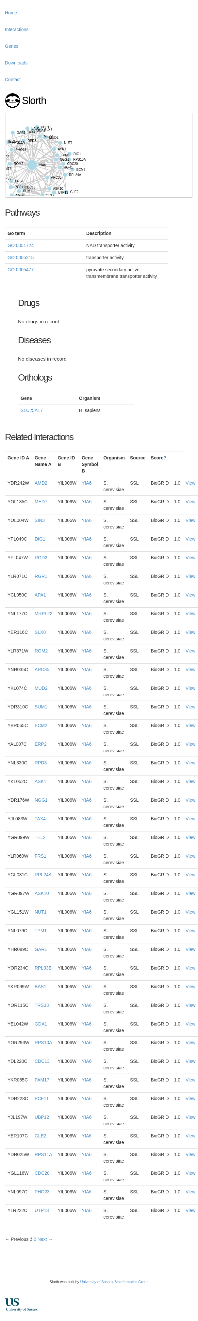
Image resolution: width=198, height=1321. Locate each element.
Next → (45, 1239)
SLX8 (40, 632)
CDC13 (42, 1061)
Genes (11, 46)
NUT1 (41, 912)
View (190, 483)
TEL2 (40, 837)
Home (11, 12)
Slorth (34, 100)
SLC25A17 (32, 410)
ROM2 (41, 650)
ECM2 (41, 725)
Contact (13, 79)
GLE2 (40, 1135)
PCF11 (42, 1098)
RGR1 (41, 576)
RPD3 (41, 762)
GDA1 (41, 1023)
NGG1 (41, 800)
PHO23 (42, 1191)
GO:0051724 (21, 245)
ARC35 (42, 669)
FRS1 (40, 856)
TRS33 (42, 1005)
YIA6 (86, 483)
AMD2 (41, 483)
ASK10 (42, 893)
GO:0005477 (21, 269)
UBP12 (42, 1117)
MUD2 (41, 688)
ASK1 (40, 781)
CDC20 (42, 1173)
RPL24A (43, 874)
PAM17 (42, 1079)
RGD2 (41, 557)
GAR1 (41, 949)
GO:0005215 (21, 257)
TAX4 (40, 818)
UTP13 (42, 1210)
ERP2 (41, 744)
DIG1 (40, 539)
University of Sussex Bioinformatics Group (114, 1282)
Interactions (16, 29)
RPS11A (43, 1154)
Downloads (16, 62)
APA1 (40, 595)
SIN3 (40, 520)
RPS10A (43, 1042)
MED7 (41, 501)
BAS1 (40, 986)
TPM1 (41, 930)
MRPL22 (43, 613)
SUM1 (41, 706)
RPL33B (43, 968)
